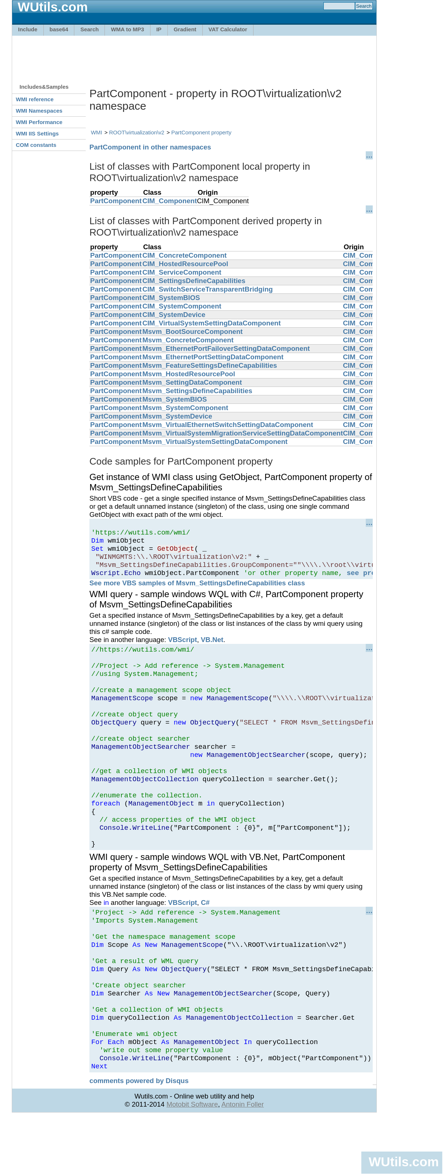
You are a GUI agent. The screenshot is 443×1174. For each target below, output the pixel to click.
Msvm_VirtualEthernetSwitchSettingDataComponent (227, 425)
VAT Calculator (228, 29)
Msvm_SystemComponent (185, 408)
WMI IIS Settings (37, 133)
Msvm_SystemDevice (177, 416)
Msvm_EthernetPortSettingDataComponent (213, 357)
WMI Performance (39, 122)
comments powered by (139, 1138)
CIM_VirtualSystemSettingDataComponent (211, 323)
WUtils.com (404, 1161)
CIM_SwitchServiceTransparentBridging (207, 289)
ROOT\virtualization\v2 (136, 132)
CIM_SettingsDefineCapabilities (193, 281)
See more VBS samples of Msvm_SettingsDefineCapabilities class (197, 591)
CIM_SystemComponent (182, 306)
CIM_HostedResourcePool (185, 264)
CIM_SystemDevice (173, 314)
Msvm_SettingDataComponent (192, 382)
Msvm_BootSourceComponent (192, 331)
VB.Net (212, 647)
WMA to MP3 (127, 29)
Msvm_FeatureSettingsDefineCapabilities (209, 365)
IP (159, 29)
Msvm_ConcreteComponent (188, 340)
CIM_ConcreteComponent (184, 255)
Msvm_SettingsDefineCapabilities (197, 391)
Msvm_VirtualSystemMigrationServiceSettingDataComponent (242, 433)
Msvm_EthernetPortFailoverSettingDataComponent (226, 348)
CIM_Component (169, 201)
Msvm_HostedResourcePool (188, 374)
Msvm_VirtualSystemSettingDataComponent (215, 441)
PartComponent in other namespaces (150, 147)
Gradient (185, 29)
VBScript (182, 647)
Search (89, 29)
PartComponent (116, 201)
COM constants (36, 145)
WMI (96, 132)
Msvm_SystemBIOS (174, 399)
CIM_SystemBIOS (171, 298)
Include (28, 29)
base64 (59, 29)
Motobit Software (192, 1162)
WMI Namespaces (39, 110)
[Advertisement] (194, 56)
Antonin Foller (243, 1162)
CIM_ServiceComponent (182, 272)
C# (205, 938)
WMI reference (35, 99)
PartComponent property (201, 132)
